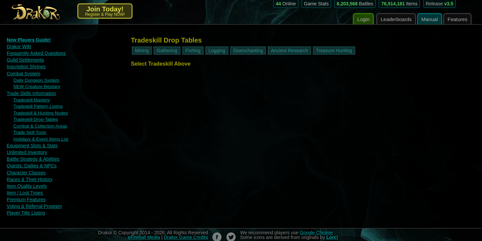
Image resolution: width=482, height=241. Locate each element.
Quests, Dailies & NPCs (30, 157)
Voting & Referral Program (32, 195)
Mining (142, 50)
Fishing (192, 50)
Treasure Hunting (334, 50)
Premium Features (25, 189)
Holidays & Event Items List (37, 132)
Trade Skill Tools (28, 126)
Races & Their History (28, 170)
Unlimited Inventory (25, 144)
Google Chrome (316, 221)
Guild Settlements (24, 58)
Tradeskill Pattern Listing (35, 102)
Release (440, 3)
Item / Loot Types (23, 182)
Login (363, 19)
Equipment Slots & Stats (30, 138)
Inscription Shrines (25, 65)
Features (457, 19)
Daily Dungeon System (33, 77)
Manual (429, 19)
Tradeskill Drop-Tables (33, 114)
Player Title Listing (24, 202)
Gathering (167, 50)
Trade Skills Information (29, 89)
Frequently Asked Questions (34, 52)
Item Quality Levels (25, 176)
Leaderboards (396, 19)
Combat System (22, 71)
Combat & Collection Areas (37, 120)
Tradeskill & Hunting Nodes (37, 108)
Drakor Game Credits (186, 226)
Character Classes (25, 163)
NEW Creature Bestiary (34, 83)
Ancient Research (289, 50)
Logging (217, 50)
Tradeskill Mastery (29, 96)
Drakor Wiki (18, 46)
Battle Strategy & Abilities (31, 151)
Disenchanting (248, 50)
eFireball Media (144, 226)
